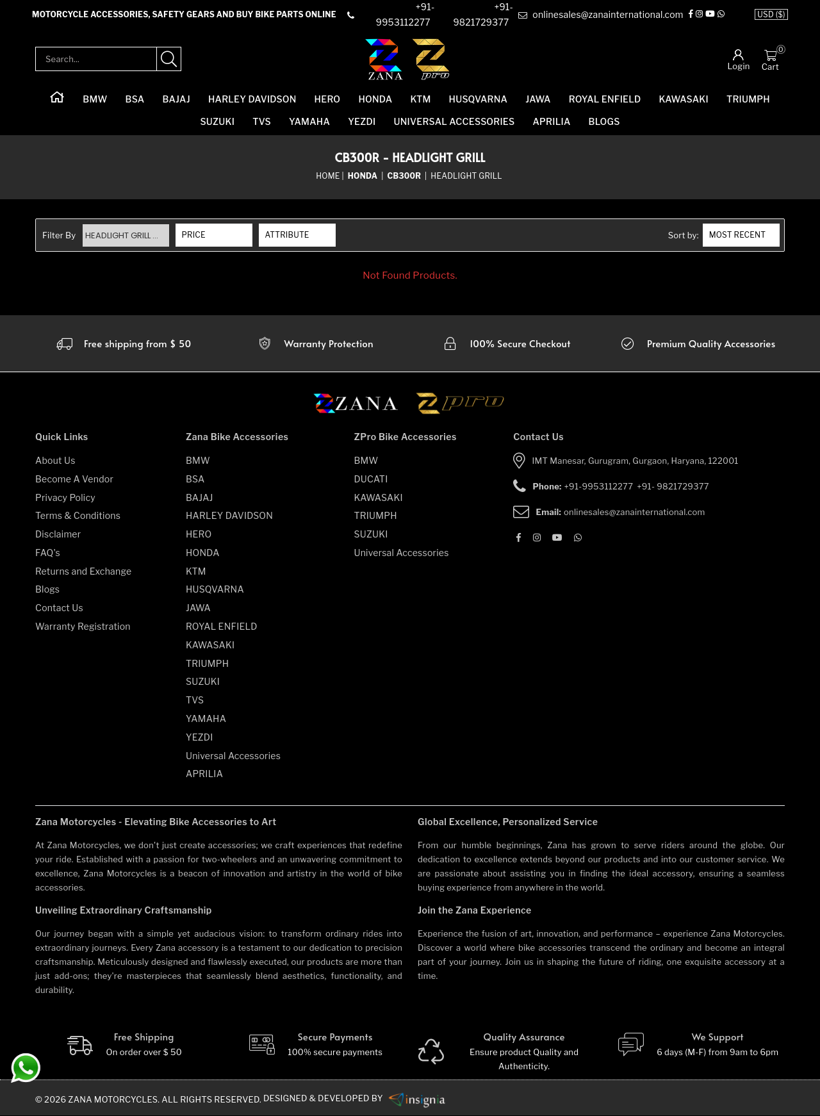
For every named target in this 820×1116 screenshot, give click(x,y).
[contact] (396, 15)
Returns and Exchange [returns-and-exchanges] (83, 571)
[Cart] (770, 55)
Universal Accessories (454, 122)
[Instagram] (699, 15)
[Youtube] (710, 15)
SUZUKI (217, 122)
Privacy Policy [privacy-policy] (65, 497)
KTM (420, 99)
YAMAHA (309, 122)
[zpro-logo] (431, 59)
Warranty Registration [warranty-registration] (83, 626)
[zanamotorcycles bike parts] (418, 1099)
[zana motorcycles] (362, 407)
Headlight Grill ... (123, 235)
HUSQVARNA (478, 99)
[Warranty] (123, 343)
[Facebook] (691, 15)
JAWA (537, 99)
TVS (261, 122)
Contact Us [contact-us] (59, 608)
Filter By (59, 236)
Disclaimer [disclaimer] (58, 534)
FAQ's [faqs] (47, 552)
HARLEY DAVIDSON (252, 99)
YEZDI (361, 122)
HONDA (375, 99)
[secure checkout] (506, 343)
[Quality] (506, 1052)
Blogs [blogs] (47, 589)
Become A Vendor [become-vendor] (74, 478)
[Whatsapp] (721, 15)
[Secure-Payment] (315, 1045)
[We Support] (697, 1045)
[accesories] (697, 343)
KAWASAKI (684, 99)
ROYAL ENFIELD (605, 99)
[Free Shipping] (123, 1045)
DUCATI (371, 478)
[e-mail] (601, 15)
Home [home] (328, 176)
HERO (328, 99)
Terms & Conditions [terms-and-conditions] (77, 516)
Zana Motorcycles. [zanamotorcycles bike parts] (114, 1100)
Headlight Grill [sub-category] (466, 176)
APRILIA (551, 122)
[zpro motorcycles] (459, 407)
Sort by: (683, 236)
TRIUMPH (748, 99)
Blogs (604, 122)
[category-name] (363, 176)
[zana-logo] (384, 59)
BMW (95, 99)
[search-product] (169, 59)
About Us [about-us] (55, 460)
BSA (135, 99)
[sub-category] (405, 176)
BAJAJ (176, 99)
